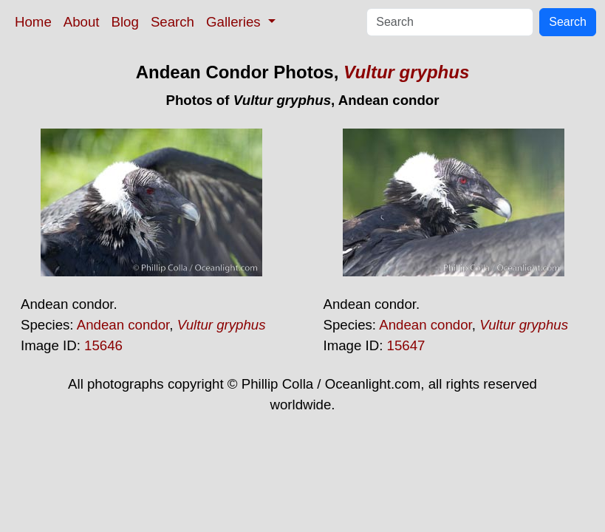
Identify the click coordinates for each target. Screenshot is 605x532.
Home (33, 22)
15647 (406, 345)
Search (172, 22)
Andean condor (123, 324)
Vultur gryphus (406, 72)
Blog (125, 22)
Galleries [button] (235, 22)
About (82, 22)
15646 (103, 345)
